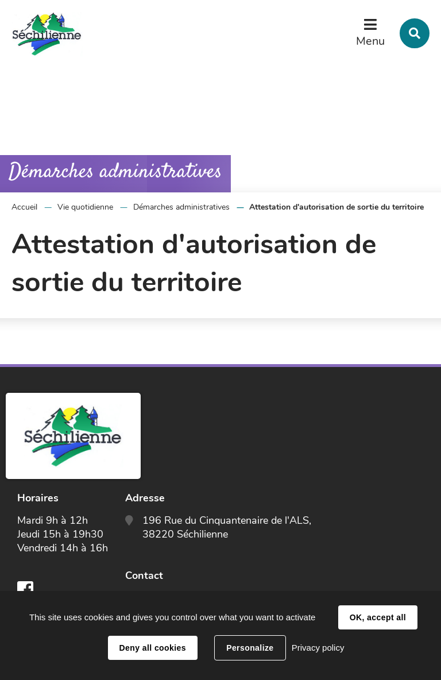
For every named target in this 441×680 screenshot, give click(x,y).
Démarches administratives (181, 207)
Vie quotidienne (85, 207)
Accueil (24, 207)
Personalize (249, 647)
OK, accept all (378, 617)
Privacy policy (318, 647)
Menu (370, 41)
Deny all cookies (152, 647)
